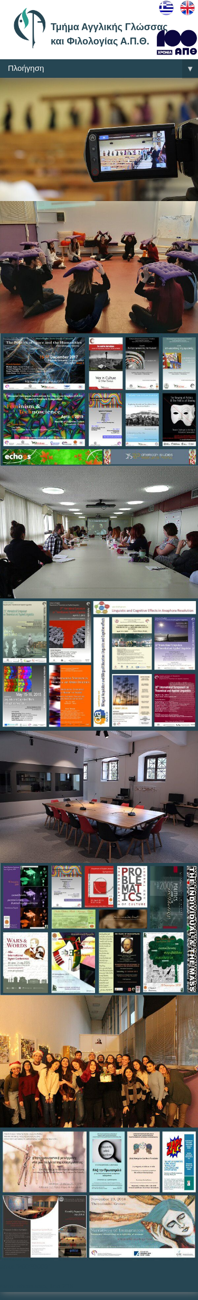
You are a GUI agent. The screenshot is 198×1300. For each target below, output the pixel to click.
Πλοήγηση (103, 68)
